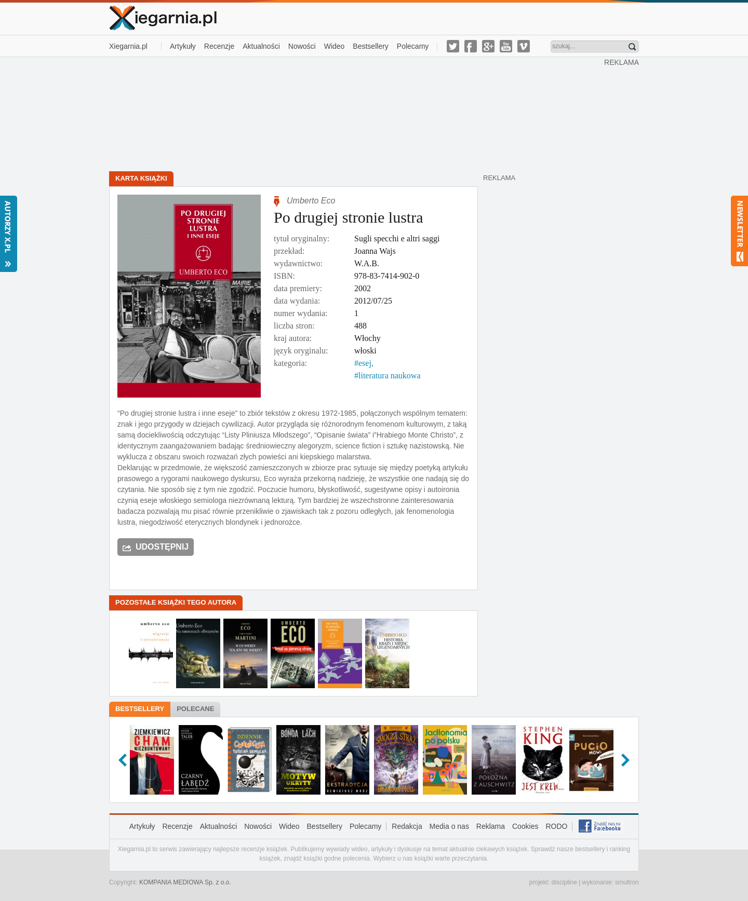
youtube (506, 46)
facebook (470, 46)
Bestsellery (370, 46)
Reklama (490, 826)
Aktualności (261, 46)
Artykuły (183, 46)
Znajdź (632, 46)
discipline (564, 882)
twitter (453, 46)
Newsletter (739, 231)
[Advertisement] (357, 113)
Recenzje (219, 46)
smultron (627, 882)
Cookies (525, 826)
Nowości (302, 46)
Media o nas (449, 826)
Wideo (334, 46)
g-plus (488, 46)
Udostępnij (162, 546)
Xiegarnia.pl (128, 46)
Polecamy (413, 46)
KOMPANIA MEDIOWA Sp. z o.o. (185, 882)
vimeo (523, 46)
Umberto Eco (311, 200)
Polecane (195, 709)
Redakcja (407, 826)
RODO (556, 826)
